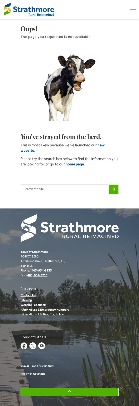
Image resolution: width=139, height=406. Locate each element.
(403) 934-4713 (36, 275)
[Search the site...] (70, 189)
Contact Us (28, 295)
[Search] (114, 189)
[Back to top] (70, 392)
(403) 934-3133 (41, 270)
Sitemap (26, 300)
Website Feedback (33, 305)
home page (75, 164)
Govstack (39, 374)
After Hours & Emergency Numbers (45, 310)
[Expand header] (133, 9)
